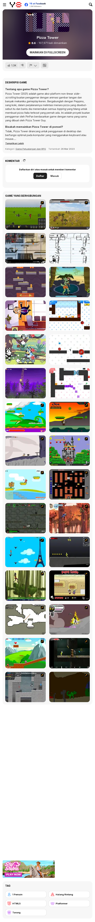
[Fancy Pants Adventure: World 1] (25, 450)
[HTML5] (25, 903)
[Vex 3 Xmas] (69, 383)
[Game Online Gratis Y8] (15, 4)
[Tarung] (25, 912)
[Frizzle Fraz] (25, 653)
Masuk (54, 175)
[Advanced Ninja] (25, 619)
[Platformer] (69, 903)
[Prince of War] (25, 214)
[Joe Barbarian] (69, 417)
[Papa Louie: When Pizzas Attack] (69, 585)
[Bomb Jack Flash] (69, 450)
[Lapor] (33, 65)
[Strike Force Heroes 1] (25, 248)
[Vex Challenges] (69, 349)
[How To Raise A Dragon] (69, 687)
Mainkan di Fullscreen (47, 52)
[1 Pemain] (25, 894)
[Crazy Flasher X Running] (69, 552)
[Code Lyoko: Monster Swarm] (25, 585)
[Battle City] (69, 484)
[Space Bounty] (25, 518)
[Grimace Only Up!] (25, 383)
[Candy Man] (25, 417)
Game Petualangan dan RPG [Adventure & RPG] (30, 148)
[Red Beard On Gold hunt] (25, 484)
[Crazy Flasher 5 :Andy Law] (69, 653)
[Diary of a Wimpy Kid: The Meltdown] (69, 248)
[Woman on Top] (25, 552)
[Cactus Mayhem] (69, 282)
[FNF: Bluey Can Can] (25, 349)
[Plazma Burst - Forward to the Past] (25, 687)
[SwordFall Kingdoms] (69, 214)
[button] (14, 143)
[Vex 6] (69, 315)
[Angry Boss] (25, 315)
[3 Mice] (25, 282)
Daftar (40, 175)
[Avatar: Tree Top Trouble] (69, 518)
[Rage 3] (69, 619)
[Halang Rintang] (69, 894)
